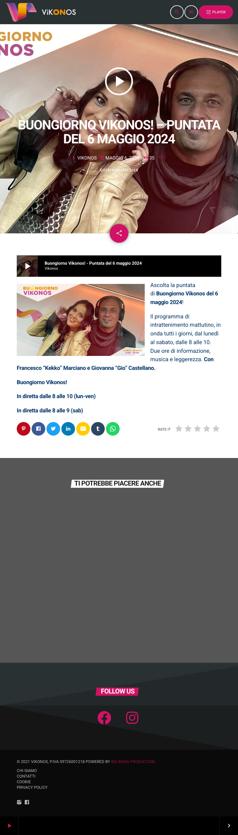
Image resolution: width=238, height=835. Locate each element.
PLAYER (216, 12)
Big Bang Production (133, 762)
